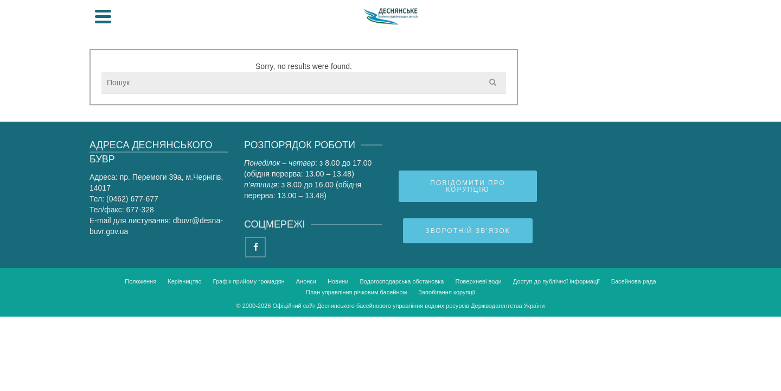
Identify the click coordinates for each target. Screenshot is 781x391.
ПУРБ (645, 81)
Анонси (306, 346)
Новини (338, 346)
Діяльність (253, 81)
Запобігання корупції (446, 357)
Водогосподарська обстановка (402, 346)
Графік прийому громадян (249, 346)
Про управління (162, 81)
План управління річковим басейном (356, 357)
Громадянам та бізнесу (364, 81)
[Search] (681, 32)
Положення (140, 346)
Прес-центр (477, 81)
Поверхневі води (479, 346)
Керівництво (184, 346)
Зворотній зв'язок (467, 296)
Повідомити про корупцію (467, 251)
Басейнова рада (572, 81)
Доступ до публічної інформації (556, 346)
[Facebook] (255, 312)
